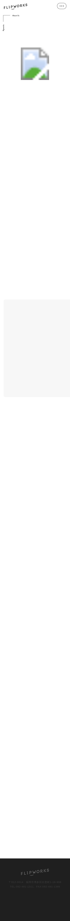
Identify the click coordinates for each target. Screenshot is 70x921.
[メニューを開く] (61, 6)
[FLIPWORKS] (35, 872)
